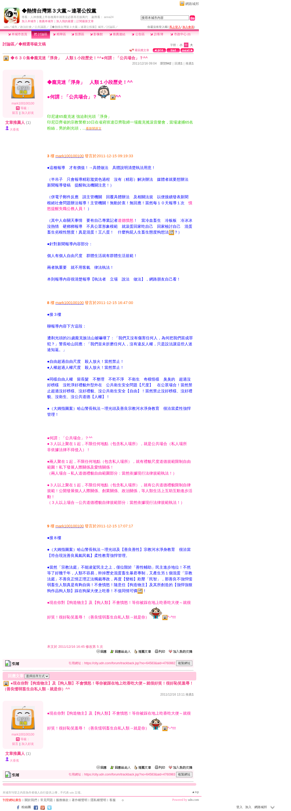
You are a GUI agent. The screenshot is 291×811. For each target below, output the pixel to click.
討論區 (40, 34)
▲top (195, 792)
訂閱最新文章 (85, 21)
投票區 (77, 34)
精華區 (59, 34)
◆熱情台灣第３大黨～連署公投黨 (59, 11)
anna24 (109, 17)
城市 (14, 26)
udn (6, 26)
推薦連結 (117, 34)
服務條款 (62, 800)
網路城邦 (192, 4)
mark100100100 (23, 103)
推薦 (190, 63)
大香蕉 (14, 129)
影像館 (96, 34)
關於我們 (31, 800)
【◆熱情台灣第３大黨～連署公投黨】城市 (76, 26)
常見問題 (46, 800)
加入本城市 (29, 21)
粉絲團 (26, 807)
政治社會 (26, 26)
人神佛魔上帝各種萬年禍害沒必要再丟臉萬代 (59, 17)
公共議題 (40, 26)
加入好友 (27, 113)
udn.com (193, 800)
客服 (112, 800)
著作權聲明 (79, 800)
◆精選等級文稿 (32, 44)
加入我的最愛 (65, 21)
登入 (239, 807)
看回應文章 (139, 50)
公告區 (138, 34)
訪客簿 (156, 34)
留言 (15, 113)
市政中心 (180, 34)
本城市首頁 (17, 34)
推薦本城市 (46, 21)
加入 (248, 807)
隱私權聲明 (98, 800)
